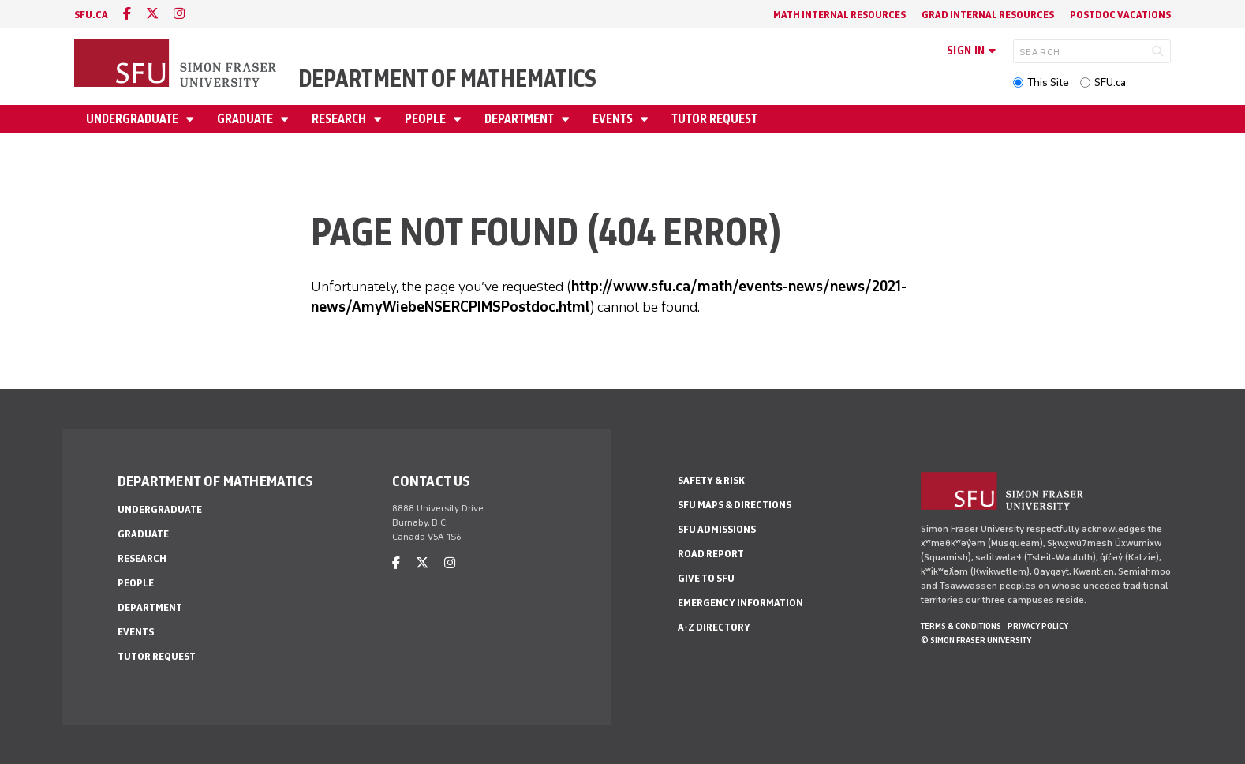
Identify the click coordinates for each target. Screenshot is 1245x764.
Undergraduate (133, 118)
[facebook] (127, 13)
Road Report (711, 553)
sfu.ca (91, 14)
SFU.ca (1110, 82)
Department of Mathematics (447, 78)
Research (340, 118)
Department (520, 118)
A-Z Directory (714, 627)
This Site (1048, 82)
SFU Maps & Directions (734, 504)
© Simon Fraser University (976, 640)
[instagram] (179, 13)
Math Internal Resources (839, 14)
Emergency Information (740, 602)
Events (614, 118)
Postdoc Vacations (1120, 14)
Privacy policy (1038, 625)
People (426, 118)
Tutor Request (714, 118)
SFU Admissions (717, 529)
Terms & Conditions (961, 625)
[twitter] (152, 13)
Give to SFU (706, 578)
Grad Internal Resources (988, 14)
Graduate (246, 118)
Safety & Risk (711, 480)
